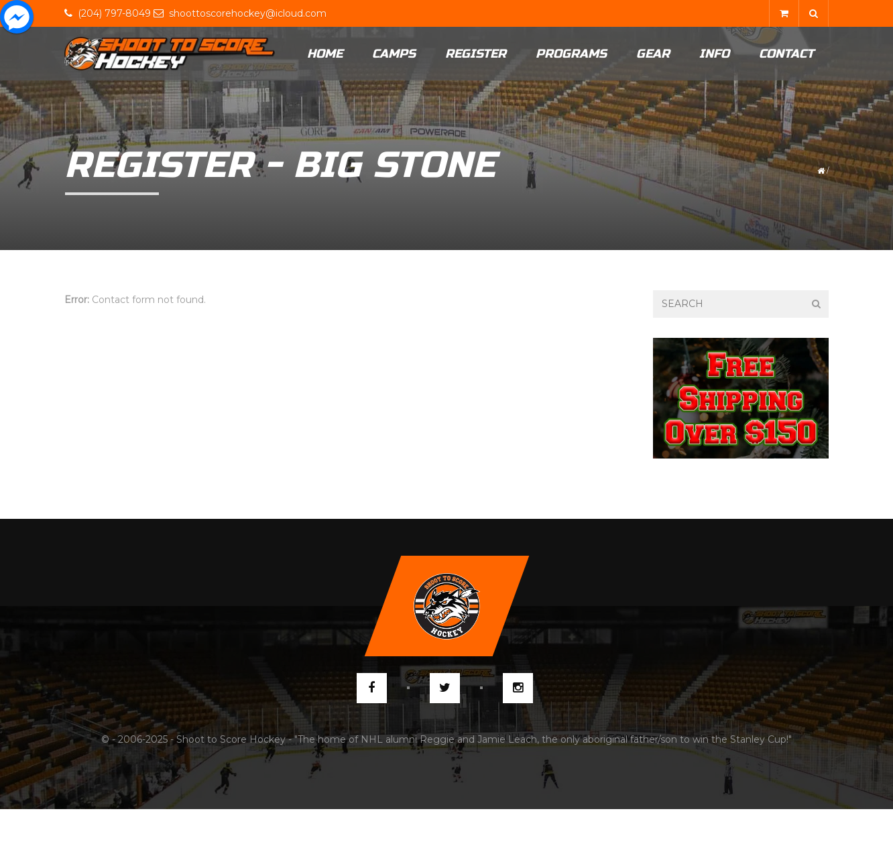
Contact (786, 53)
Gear (653, 53)
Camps (394, 53)
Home (325, 53)
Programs (571, 53)
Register (475, 53)
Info (714, 53)
